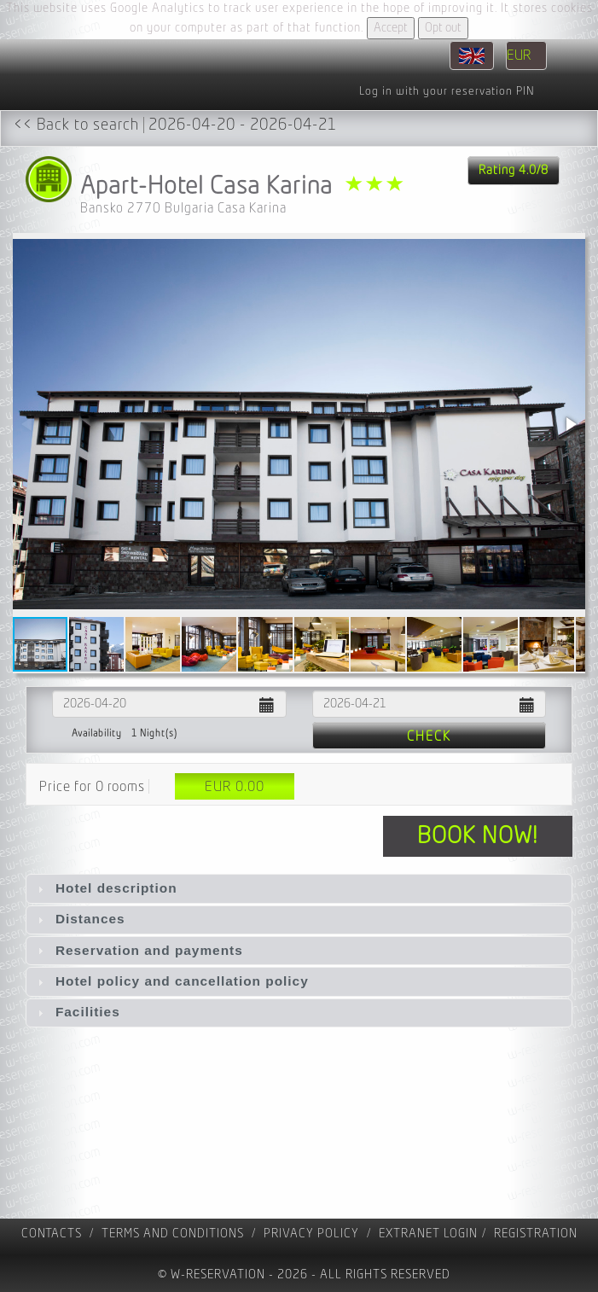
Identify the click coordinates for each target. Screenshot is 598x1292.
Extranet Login (428, 1233)
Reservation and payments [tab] (138, 950)
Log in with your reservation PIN (446, 91)
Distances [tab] (79, 918)
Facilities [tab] (76, 1011)
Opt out (443, 27)
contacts (51, 1233)
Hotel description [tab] (105, 888)
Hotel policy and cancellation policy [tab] (171, 981)
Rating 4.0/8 (514, 170)
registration (536, 1233)
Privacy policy (311, 1233)
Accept (391, 27)
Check (429, 736)
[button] (569, 424)
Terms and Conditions (173, 1233)
